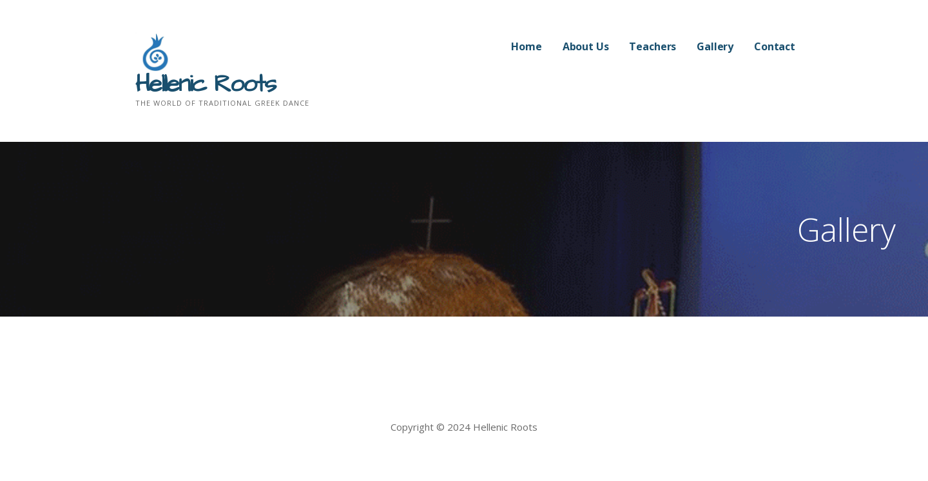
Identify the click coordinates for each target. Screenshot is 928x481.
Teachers (652, 46)
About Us (586, 46)
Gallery (715, 46)
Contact (774, 46)
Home (526, 46)
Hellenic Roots (205, 84)
